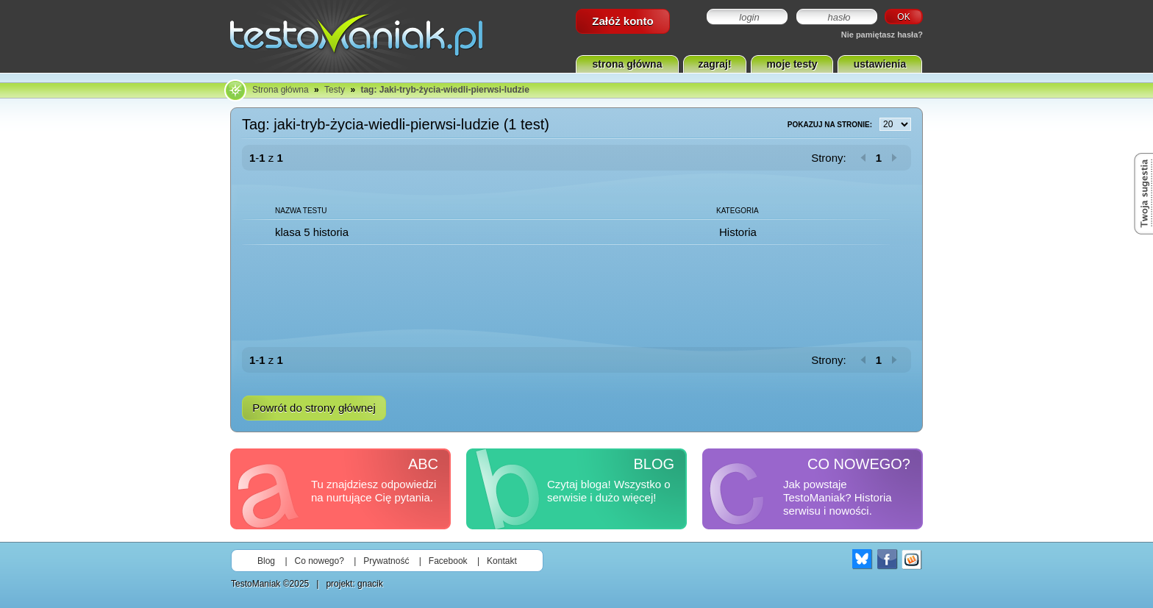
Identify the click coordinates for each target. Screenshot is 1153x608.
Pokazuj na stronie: (849, 125)
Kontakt (502, 561)
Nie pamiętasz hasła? (882, 34)
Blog (266, 561)
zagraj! (714, 64)
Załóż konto (622, 21)
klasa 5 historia (312, 231)
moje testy (791, 64)
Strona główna (280, 90)
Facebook (448, 561)
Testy (334, 90)
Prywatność (386, 561)
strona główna (628, 64)
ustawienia (880, 64)
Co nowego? (319, 561)
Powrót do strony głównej (314, 407)
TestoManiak (255, 584)
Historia (738, 232)
